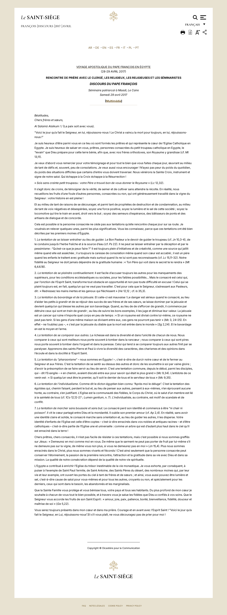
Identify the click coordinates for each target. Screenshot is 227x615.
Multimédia (113, 101)
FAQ (84, 606)
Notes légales (97, 606)
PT (137, 47)
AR (90, 47)
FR (118, 47)
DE (97, 47)
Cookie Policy (115, 606)
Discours (46, 26)
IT (124, 47)
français (193, 25)
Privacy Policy (134, 606)
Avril (66, 26)
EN (104, 47)
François (29, 26)
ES (111, 47)
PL (130, 47)
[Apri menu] (202, 17)
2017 (58, 26)
